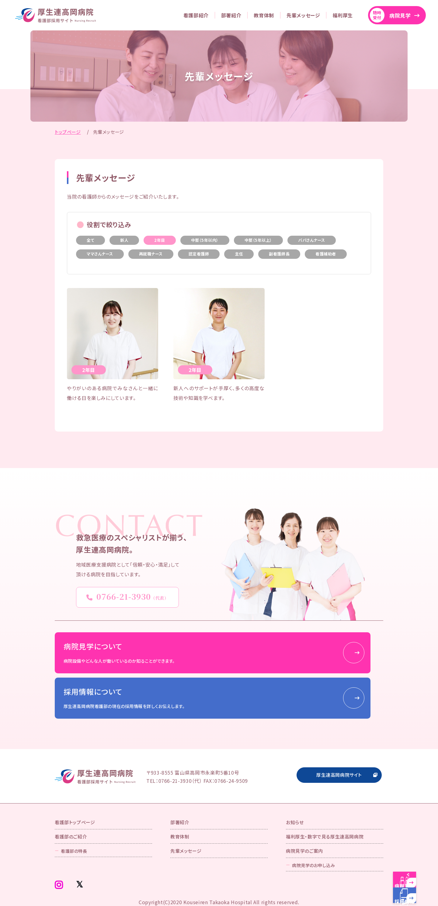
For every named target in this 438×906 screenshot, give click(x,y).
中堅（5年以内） (205, 240)
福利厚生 (342, 15)
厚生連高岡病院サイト (339, 751)
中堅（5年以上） (258, 240)
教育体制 (264, 15)
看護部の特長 (74, 827)
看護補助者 (325, 254)
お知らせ (295, 799)
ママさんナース (100, 254)
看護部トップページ (75, 799)
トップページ (68, 132)
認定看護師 (199, 254)
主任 (239, 254)
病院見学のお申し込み (313, 841)
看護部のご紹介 (71, 813)
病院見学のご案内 (304, 827)
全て (90, 240)
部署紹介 (231, 15)
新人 (124, 240)
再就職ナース (151, 254)
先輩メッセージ (303, 15)
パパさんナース (311, 240)
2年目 (159, 240)
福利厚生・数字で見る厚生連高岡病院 (324, 813)
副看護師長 (279, 254)
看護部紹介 (196, 15)
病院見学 (390, 15)
